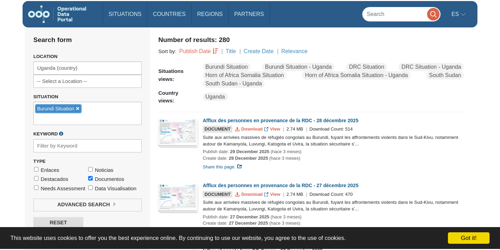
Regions (210, 14)
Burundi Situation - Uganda (298, 67)
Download (249, 129)
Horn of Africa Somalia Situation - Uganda (356, 75)
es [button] (455, 14)
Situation (45, 96)
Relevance (294, 51)
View (272, 129)
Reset (58, 223)
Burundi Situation (227, 67)
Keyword (48, 133)
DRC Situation (366, 67)
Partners (249, 14)
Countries (169, 14)
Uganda (215, 97)
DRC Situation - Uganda (431, 67)
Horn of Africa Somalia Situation (245, 75)
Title (231, 51)
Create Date (259, 51)
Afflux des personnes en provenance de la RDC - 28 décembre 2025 (280, 120)
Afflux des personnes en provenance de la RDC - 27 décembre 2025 (280, 185)
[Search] (401, 14)
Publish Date (195, 51)
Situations (125, 14)
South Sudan (445, 75)
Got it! (468, 238)
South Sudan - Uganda (234, 83)
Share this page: (222, 166)
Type (39, 161)
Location (45, 56)
